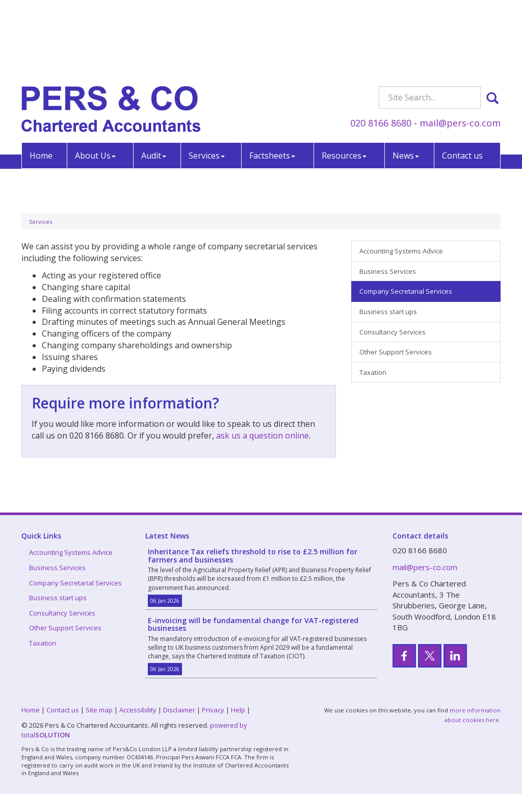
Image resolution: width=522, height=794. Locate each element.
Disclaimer (179, 709)
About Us (95, 80)
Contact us (462, 80)
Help (238, 709)
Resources (344, 80)
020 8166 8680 (380, 48)
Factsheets (272, 80)
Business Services (387, 271)
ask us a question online (262, 435)
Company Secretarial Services (405, 291)
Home (41, 80)
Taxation (372, 372)
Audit (153, 80)
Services (207, 80)
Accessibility (137, 709)
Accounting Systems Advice (401, 250)
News (406, 80)
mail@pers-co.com (460, 48)
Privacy (213, 709)
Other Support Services (395, 351)
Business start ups (388, 311)
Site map (99, 709)
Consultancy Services (392, 332)
